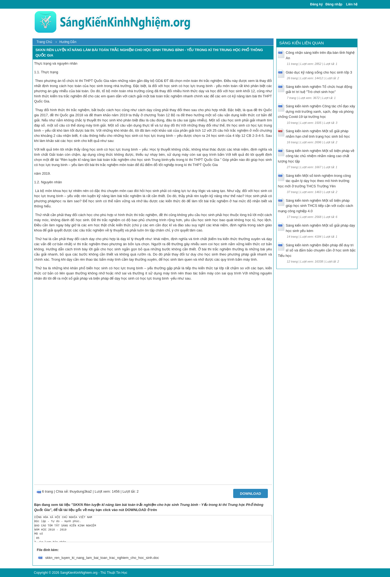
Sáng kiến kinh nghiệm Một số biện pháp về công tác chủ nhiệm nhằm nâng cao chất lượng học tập (316, 156)
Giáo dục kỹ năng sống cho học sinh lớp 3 (319, 72)
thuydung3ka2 (81, 491)
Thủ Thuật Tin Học (113, 573)
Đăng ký (316, 4)
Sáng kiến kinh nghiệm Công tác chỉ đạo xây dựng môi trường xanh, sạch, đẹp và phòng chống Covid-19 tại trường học (316, 111)
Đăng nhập (334, 4)
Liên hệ (352, 4)
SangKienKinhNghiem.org (79, 573)
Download (250, 494)
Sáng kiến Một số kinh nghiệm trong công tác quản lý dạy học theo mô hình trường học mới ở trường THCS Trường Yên (314, 181)
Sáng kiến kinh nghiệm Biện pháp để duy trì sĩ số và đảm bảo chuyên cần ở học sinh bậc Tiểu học (317, 250)
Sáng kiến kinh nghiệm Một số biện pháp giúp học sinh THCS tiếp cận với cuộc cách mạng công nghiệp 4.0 (315, 205)
